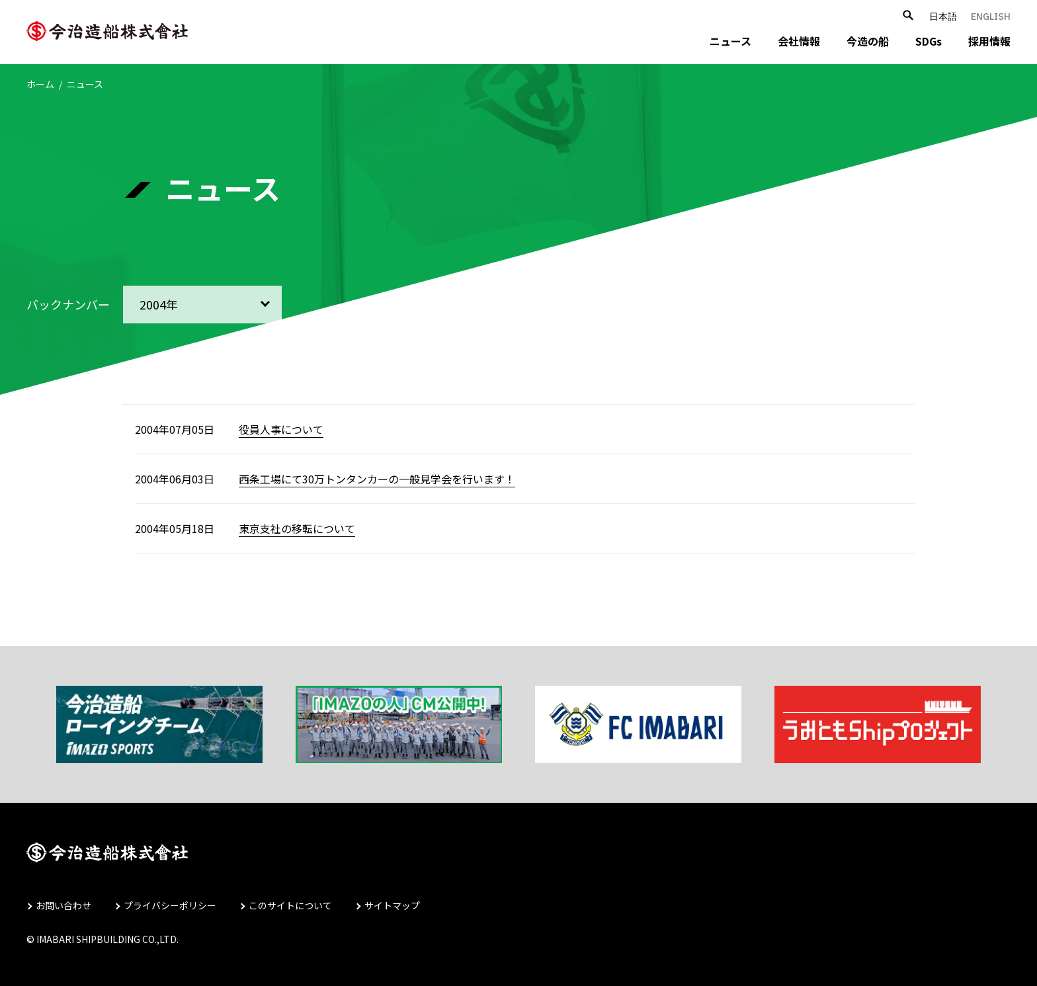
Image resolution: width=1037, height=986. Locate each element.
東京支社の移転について (297, 528)
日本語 (943, 16)
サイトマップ (392, 905)
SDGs (928, 41)
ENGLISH (991, 16)
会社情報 (799, 41)
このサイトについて (290, 905)
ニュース (730, 41)
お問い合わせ (63, 905)
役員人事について (281, 429)
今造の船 (868, 41)
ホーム (40, 84)
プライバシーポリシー (170, 905)
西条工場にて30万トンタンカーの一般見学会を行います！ (377, 479)
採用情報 (989, 41)
